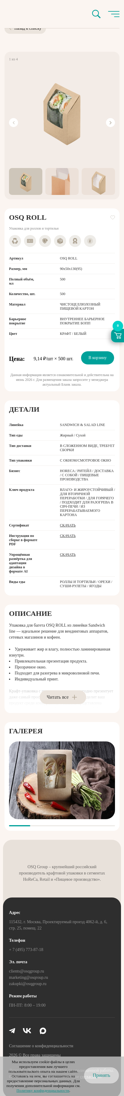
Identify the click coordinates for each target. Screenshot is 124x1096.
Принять (101, 1075)
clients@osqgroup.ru (26, 971)
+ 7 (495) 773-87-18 (26, 949)
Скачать (68, 525)
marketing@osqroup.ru (28, 977)
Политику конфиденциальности (43, 1090)
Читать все (58, 697)
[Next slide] (110, 122)
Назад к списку (25, 28)
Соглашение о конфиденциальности (41, 1046)
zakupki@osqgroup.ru (27, 983)
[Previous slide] (13, 122)
